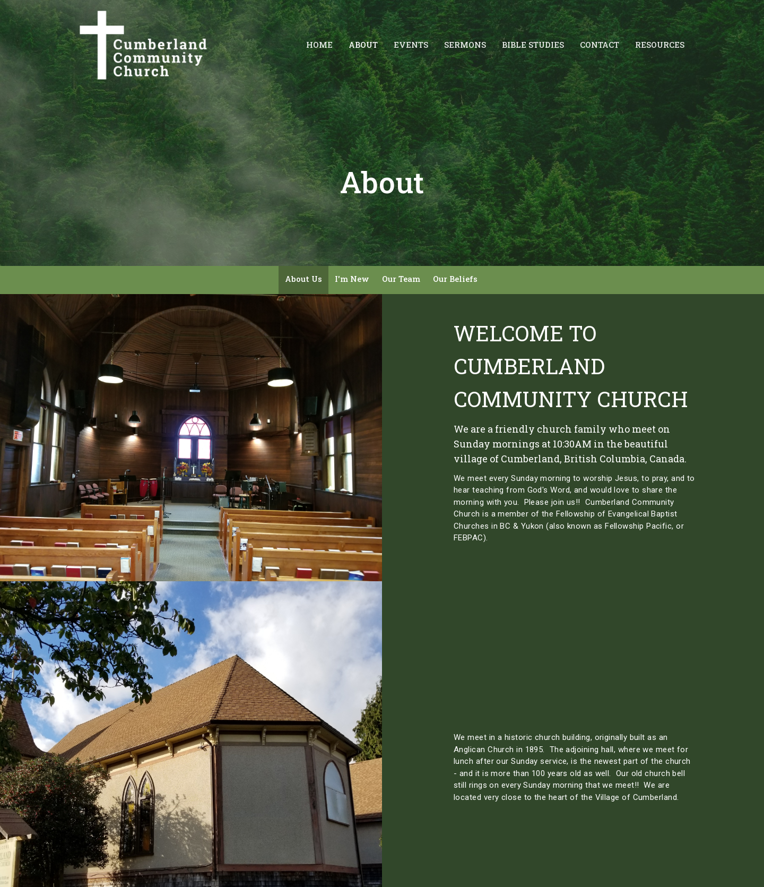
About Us (303, 278)
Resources (659, 44)
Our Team (401, 278)
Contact (599, 44)
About (363, 44)
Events (411, 44)
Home (319, 44)
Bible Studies (533, 44)
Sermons (465, 44)
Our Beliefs (455, 278)
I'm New (352, 278)
